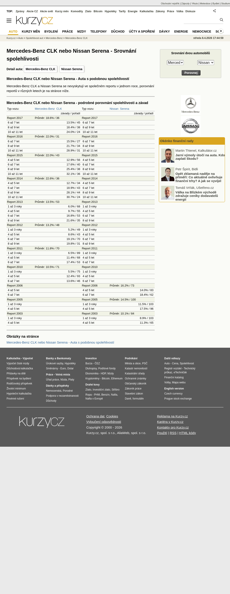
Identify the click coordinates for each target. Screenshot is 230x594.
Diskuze (190, 11)
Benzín (105, 394)
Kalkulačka (147, 11)
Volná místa (62, 374)
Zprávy (20, 11)
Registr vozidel (173, 368)
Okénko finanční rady (177, 141)
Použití (162, 433)
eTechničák (180, 372)
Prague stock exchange (178, 398)
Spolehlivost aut (34, 38)
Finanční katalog (174, 377)
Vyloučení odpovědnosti (103, 422)
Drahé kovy (92, 384)
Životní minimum (16, 388)
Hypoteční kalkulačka (19, 393)
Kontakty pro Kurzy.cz (173, 427)
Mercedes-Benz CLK (40, 69)
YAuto (195, 3)
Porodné (68, 390)
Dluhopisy (91, 368)
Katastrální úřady (135, 373)
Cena (175, 363)
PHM (97, 394)
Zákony (160, 11)
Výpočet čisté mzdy (18, 363)
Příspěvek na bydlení (19, 378)
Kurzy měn (62, 11)
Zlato (88, 11)
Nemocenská (53, 390)
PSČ (145, 363)
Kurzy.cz (11, 38)
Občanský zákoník (135, 383)
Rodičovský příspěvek (19, 383)
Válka (179, 11)
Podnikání (131, 358)
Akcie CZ (32, 11)
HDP (103, 373)
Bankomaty (64, 358)
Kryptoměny (92, 378)
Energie (133, 11)
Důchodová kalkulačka (20, 368)
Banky (50, 358)
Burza (88, 363)
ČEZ (97, 363)
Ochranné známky (135, 378)
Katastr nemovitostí (136, 368)
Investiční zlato (101, 389)
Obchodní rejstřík (170, 3)
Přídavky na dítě (16, 373)
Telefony (98, 31)
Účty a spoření (142, 31)
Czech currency (173, 393)
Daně (128, 398)
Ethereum (116, 378)
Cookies (112, 416)
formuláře (138, 398)
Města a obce (133, 363)
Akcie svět (46, 11)
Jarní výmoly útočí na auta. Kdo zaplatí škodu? (200, 173)
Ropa (88, 394)
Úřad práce (52, 379)
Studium (225, 3)
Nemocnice (201, 31)
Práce (170, 11)
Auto (20, 38)
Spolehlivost (187, 363)
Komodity (77, 11)
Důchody (51, 400)
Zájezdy (185, 3)
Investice (91, 358)
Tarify (122, 11)
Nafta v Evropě (94, 398)
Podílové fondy (106, 368)
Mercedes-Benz (45, 108)
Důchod (117, 31)
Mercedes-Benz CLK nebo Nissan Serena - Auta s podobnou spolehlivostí (60, 342)
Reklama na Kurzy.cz (172, 416)
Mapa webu (179, 382)
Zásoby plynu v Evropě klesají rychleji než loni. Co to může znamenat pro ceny (198, 156)
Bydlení (51, 31)
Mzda (63, 379)
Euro (63, 368)
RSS (173, 433)
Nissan (114, 108)
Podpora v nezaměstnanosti (62, 395)
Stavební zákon (134, 393)
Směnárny (52, 368)
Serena (124, 108)
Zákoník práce (133, 388)
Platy (71, 379)
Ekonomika (91, 373)
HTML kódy (187, 433)
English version (174, 388)
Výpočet (28, 358)
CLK (59, 108)
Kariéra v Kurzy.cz (170, 422)
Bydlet (215, 3)
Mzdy (81, 31)
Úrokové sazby (54, 363)
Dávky (164, 31)
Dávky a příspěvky (57, 385)
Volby (167, 382)
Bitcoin (98, 11)
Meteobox (205, 3)
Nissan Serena (72, 69)
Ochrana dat (95, 416)
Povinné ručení (15, 398)
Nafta (114, 394)
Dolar (70, 368)
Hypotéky (111, 11)
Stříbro (115, 389)
